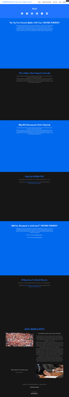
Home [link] (39, 2)
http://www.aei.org (38, 237)
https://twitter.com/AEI (38, 234)
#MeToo (18, 228)
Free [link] (60, 2)
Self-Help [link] (55, 2)
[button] (65, 2)
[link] (17, 2)
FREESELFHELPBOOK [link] (46, 2)
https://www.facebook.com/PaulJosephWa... (32, 285)
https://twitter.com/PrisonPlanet (35, 183)
